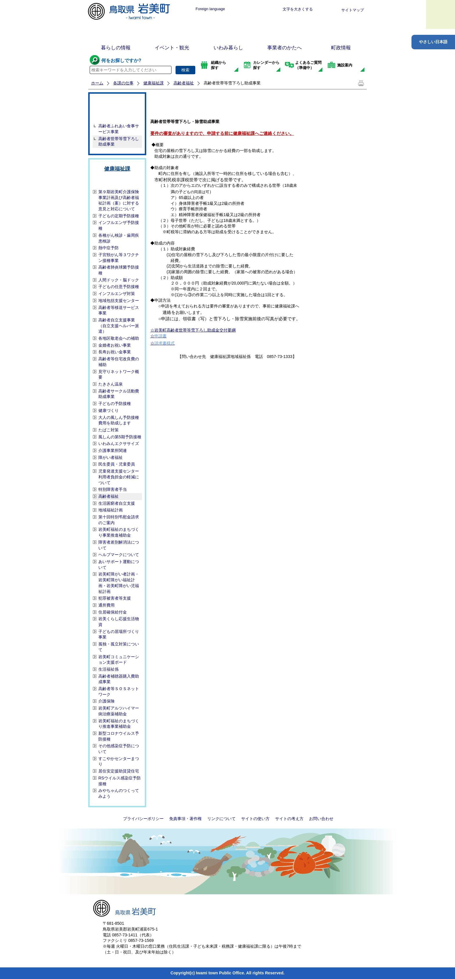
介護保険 (106, 701)
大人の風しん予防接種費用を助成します (118, 420)
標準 (245, 9)
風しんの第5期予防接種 (119, 437)
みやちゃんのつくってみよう (118, 793)
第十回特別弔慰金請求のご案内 (118, 520)
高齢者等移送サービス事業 (118, 310)
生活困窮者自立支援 (116, 503)
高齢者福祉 (184, 83)
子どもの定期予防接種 (118, 215)
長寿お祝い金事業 (114, 352)
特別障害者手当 (112, 489)
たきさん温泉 (110, 384)
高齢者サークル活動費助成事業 (118, 394)
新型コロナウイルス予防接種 (118, 736)
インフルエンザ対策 (116, 293)
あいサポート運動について (118, 564)
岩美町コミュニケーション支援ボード (118, 659)
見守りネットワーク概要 (118, 374)
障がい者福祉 (110, 457)
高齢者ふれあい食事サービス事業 (118, 129)
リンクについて (221, 818)
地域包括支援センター (118, 300)
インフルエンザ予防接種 (118, 225)
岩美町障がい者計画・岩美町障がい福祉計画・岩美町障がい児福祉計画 (118, 582)
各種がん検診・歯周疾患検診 (118, 238)
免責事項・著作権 (185, 818)
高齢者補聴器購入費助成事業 (118, 679)
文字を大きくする (298, 9)
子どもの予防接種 (114, 403)
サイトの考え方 (289, 818)
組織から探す (218, 65)
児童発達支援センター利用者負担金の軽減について (118, 477)
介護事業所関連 (112, 450)
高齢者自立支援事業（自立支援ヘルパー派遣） (118, 326)
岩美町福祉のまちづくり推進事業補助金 (118, 724)
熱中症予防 (108, 247)
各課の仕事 (123, 83)
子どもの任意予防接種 (118, 286)
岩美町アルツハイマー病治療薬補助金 (118, 711)
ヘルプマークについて (118, 554)
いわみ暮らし (228, 47)
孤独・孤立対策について (118, 647)
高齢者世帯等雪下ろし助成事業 (118, 141)
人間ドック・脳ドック (118, 280)
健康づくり (108, 410)
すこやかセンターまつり (118, 761)
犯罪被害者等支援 (114, 598)
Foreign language (210, 9)
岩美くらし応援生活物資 (118, 621)
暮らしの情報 (116, 47)
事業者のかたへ (284, 47)
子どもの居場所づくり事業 (118, 634)
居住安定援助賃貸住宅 (118, 771)
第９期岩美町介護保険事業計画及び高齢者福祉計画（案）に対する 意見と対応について (118, 200)
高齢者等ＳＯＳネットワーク (118, 691)
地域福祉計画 (110, 510)
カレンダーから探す (266, 65)
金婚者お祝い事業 (114, 345)
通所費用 (106, 605)
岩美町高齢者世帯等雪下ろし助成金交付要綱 (195, 330)
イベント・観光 (172, 47)
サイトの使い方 (255, 818)
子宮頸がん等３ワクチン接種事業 (118, 257)
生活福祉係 (108, 669)
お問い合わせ (321, 818)
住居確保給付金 (112, 612)
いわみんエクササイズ (118, 443)
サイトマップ (352, 10)
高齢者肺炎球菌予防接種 (118, 270)
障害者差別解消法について (118, 545)
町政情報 (341, 47)
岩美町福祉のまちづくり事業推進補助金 (118, 532)
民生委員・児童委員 (116, 464)
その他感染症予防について (118, 748)
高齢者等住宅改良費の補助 (118, 362)
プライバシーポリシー (143, 818)
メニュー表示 (440, 14)
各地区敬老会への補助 (118, 338)
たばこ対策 (108, 430)
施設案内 (344, 65)
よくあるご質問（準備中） (308, 65)
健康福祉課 (153, 83)
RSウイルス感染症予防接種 (119, 781)
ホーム (97, 83)
